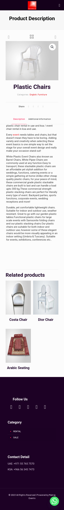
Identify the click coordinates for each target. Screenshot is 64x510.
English (33, 94)
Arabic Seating (18, 368)
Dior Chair (45, 320)
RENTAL (17, 431)
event (16, 134)
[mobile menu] (59, 5)
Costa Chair (18, 320)
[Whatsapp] (54, 501)
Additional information (39, 119)
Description (19, 119)
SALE (15, 437)
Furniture (42, 94)
